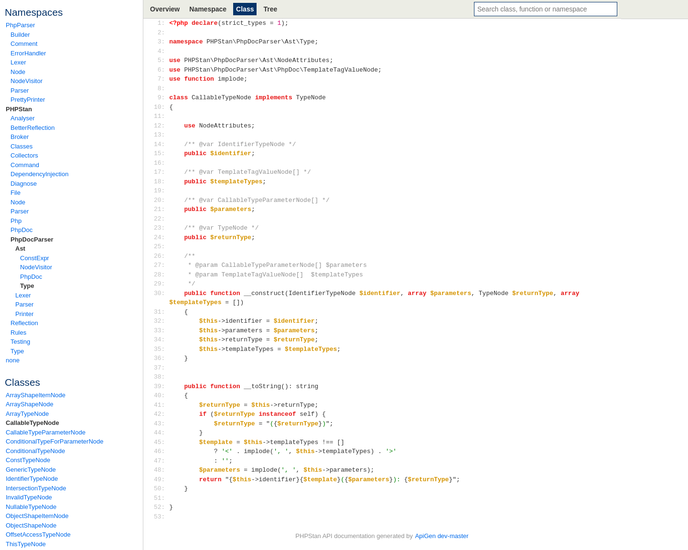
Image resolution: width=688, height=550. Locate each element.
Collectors (24, 155)
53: (161, 516)
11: (161, 116)
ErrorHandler (28, 53)
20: (161, 200)
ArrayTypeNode (27, 413)
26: (161, 256)
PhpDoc (21, 229)
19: (161, 190)
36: (161, 358)
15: (161, 153)
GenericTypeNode (31, 469)
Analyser (23, 118)
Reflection (24, 323)
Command (25, 165)
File (16, 192)
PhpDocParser (32, 239)
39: (161, 386)
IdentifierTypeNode (32, 478)
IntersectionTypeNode (36, 488)
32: (161, 321)
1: (161, 23)
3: (161, 41)
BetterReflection (33, 127)
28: (161, 274)
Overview (165, 9)
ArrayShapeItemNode (35, 395)
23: (161, 227)
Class (245, 9)
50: (161, 488)
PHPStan (19, 109)
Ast (20, 248)
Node (18, 71)
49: (161, 479)
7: (161, 78)
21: (161, 209)
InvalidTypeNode (29, 497)
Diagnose (24, 183)
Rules (18, 332)
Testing (20, 341)
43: (161, 423)
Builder (20, 34)
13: (161, 134)
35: (161, 349)
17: (161, 172)
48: (161, 469)
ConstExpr (34, 258)
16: (161, 163)
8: (161, 88)
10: (161, 107)
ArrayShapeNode (30, 404)
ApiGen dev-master (442, 535)
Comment (24, 43)
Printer (24, 313)
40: (161, 395)
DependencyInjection (39, 174)
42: (161, 414)
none (13, 360)
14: (161, 144)
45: (161, 442)
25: (161, 246)
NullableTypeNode (31, 506)
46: (161, 451)
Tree (270, 9)
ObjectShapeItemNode (37, 515)
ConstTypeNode (28, 460)
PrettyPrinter (28, 99)
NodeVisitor (27, 81)
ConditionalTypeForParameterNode (55, 441)
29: (161, 283)
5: (161, 60)
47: (161, 460)
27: (161, 265)
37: (161, 367)
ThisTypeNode (26, 544)
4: (161, 51)
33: (161, 330)
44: (161, 432)
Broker (20, 136)
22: (161, 218)
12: (161, 125)
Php (16, 220)
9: (161, 97)
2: (161, 32)
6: (161, 69)
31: (161, 311)
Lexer (18, 62)
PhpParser (20, 25)
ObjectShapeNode (31, 525)
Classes (21, 146)
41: (161, 405)
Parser (20, 90)
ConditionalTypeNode (35, 451)
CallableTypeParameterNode (46, 432)
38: (161, 376)
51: (161, 498)
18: (161, 181)
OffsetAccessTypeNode (38, 534)
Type (27, 285)
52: (161, 507)
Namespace (207, 9)
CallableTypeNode (32, 422)
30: (161, 293)
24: (161, 237)
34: (161, 339)
